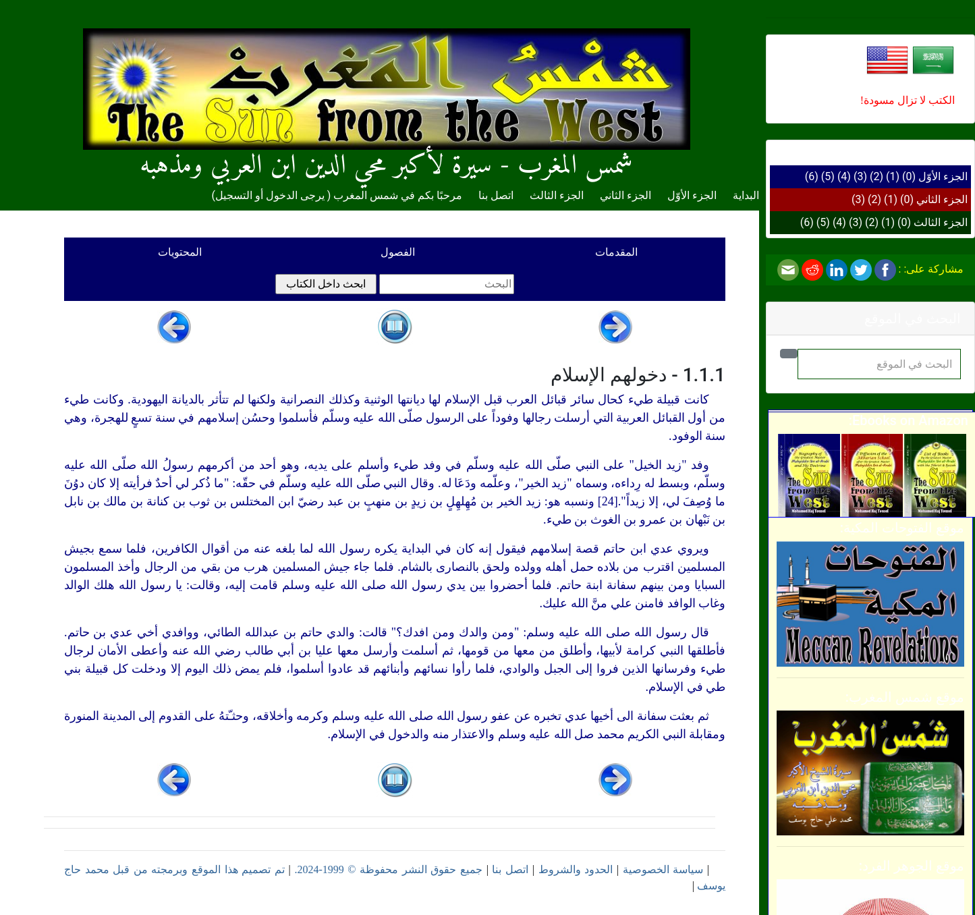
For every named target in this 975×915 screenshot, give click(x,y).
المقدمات (616, 252)
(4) (844, 176)
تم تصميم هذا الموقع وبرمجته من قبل (197, 869)
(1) (892, 176)
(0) (909, 176)
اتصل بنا (495, 195)
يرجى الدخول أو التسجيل (270, 195)
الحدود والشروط (575, 869)
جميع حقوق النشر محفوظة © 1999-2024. (388, 869)
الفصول (398, 252)
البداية (746, 195)
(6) (811, 176)
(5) (828, 176)
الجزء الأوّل (943, 176)
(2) (876, 176)
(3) (860, 176)
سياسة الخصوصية (663, 869)
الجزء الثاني (942, 199)
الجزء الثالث (941, 222)
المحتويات (180, 252)
